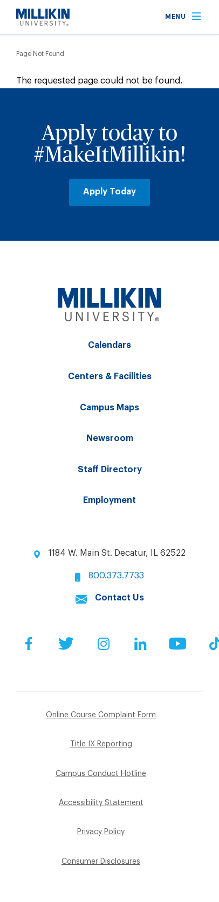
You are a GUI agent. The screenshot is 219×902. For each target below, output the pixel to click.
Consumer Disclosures (100, 861)
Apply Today (109, 191)
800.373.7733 (116, 575)
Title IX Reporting (101, 744)
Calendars (109, 345)
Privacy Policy (101, 832)
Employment (109, 500)
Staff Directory (110, 469)
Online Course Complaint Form (101, 715)
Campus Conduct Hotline (101, 774)
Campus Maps (109, 407)
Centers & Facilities (110, 376)
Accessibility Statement (101, 803)
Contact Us (119, 597)
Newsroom (109, 438)
